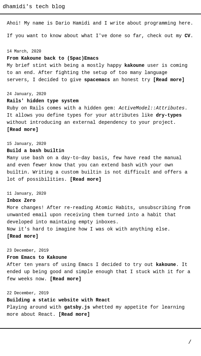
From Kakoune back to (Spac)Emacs (53, 58)
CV (187, 36)
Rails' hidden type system (42, 101)
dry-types (169, 115)
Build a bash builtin (35, 150)
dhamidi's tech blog (34, 7)
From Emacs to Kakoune (37, 257)
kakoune (134, 65)
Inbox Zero (21, 200)
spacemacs (97, 80)
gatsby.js (77, 307)
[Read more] (167, 80)
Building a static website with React (58, 300)
